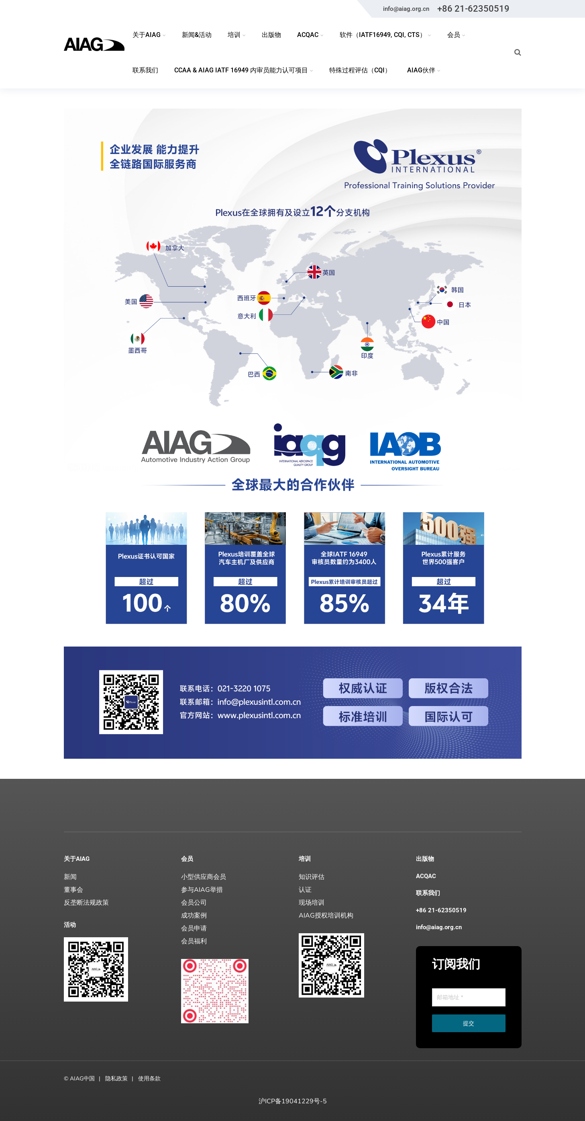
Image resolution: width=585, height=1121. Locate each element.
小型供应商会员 (203, 877)
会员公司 (194, 902)
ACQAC (426, 876)
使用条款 (149, 1078)
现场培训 (311, 902)
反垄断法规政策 (86, 902)
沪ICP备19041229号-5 (293, 1101)
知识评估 (311, 877)
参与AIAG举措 (202, 889)
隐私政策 (116, 1078)
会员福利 (194, 941)
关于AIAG (77, 858)
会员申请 (194, 928)
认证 (305, 889)
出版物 (271, 35)
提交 (468, 1023)
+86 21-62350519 (473, 9)
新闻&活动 (197, 35)
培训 (305, 858)
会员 (187, 858)
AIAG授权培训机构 (326, 915)
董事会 (73, 889)
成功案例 (194, 915)
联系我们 (145, 70)
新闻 (70, 877)
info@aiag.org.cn (406, 8)
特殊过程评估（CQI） (360, 70)
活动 (70, 924)
